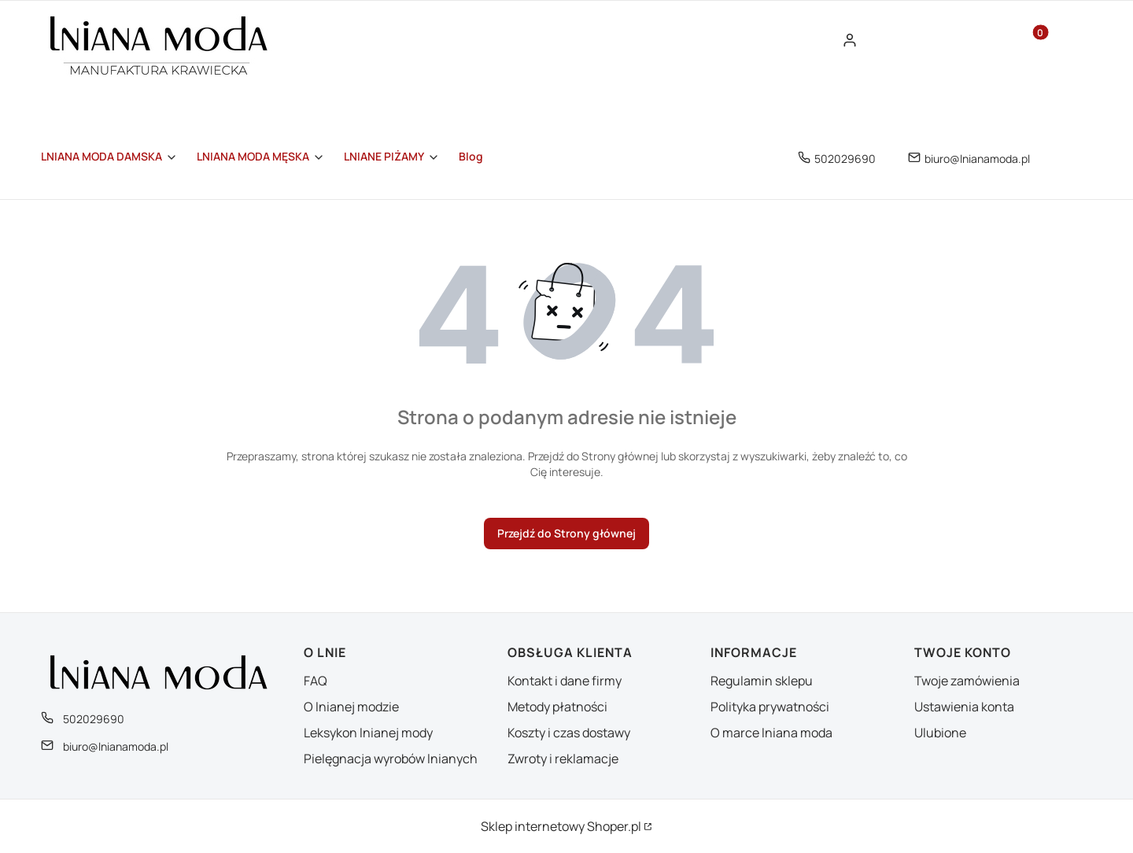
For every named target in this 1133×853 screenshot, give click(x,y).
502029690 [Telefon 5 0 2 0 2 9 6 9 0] (845, 158)
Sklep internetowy (561, 826)
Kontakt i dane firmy (564, 680)
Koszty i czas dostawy (568, 732)
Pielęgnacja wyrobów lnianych (391, 758)
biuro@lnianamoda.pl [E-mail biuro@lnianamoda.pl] (977, 158)
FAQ (315, 680)
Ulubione (940, 732)
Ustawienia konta (964, 706)
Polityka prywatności (769, 706)
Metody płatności (557, 706)
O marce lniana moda (771, 732)
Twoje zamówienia (967, 680)
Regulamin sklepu (761, 680)
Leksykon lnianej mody (368, 732)
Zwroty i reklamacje (562, 758)
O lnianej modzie (351, 706)
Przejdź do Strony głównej (566, 533)
